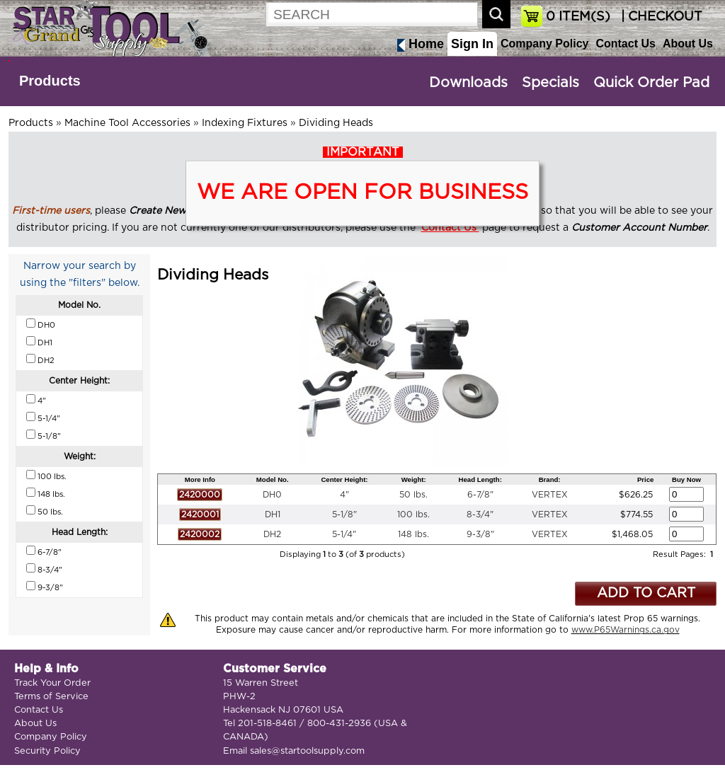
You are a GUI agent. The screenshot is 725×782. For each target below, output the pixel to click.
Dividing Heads (336, 123)
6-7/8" (480, 494)
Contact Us (625, 44)
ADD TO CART (646, 593)
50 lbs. (413, 494)
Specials (550, 83)
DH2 (272, 534)
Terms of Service (51, 696)
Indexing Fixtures (244, 123)
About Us (688, 44)
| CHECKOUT (659, 17)
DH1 (272, 514)
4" (344, 494)
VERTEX (550, 494)
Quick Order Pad (651, 83)
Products (50, 80)
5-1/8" (344, 514)
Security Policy (47, 751)
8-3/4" (480, 514)
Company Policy (544, 44)
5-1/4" (344, 534)
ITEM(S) (578, 17)
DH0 (272, 494)
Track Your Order (52, 683)
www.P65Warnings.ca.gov (625, 630)
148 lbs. (413, 534)
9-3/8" (480, 534)
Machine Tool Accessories (127, 123)
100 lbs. (413, 514)
